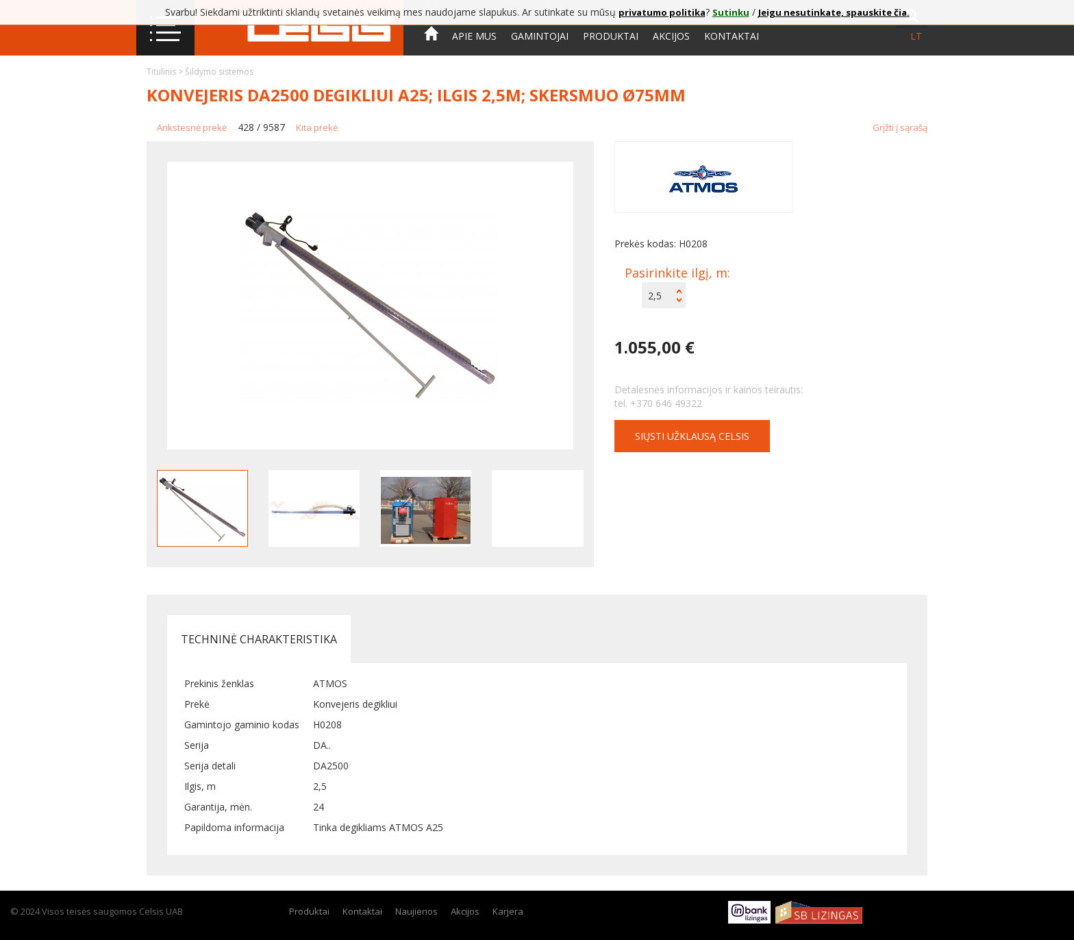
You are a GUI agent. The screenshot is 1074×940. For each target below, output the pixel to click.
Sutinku (730, 12)
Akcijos (671, 35)
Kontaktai (731, 35)
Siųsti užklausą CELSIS (692, 436)
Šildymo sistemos (219, 71)
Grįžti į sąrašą (900, 127)
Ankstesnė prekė (192, 127)
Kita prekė (317, 127)
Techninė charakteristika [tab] (259, 639)
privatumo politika (662, 12)
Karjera (507, 911)
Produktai (610, 35)
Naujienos (416, 911)
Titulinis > (166, 71)
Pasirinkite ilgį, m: (677, 272)
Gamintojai (540, 35)
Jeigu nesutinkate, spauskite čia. (834, 12)
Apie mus (474, 35)
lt (916, 35)
